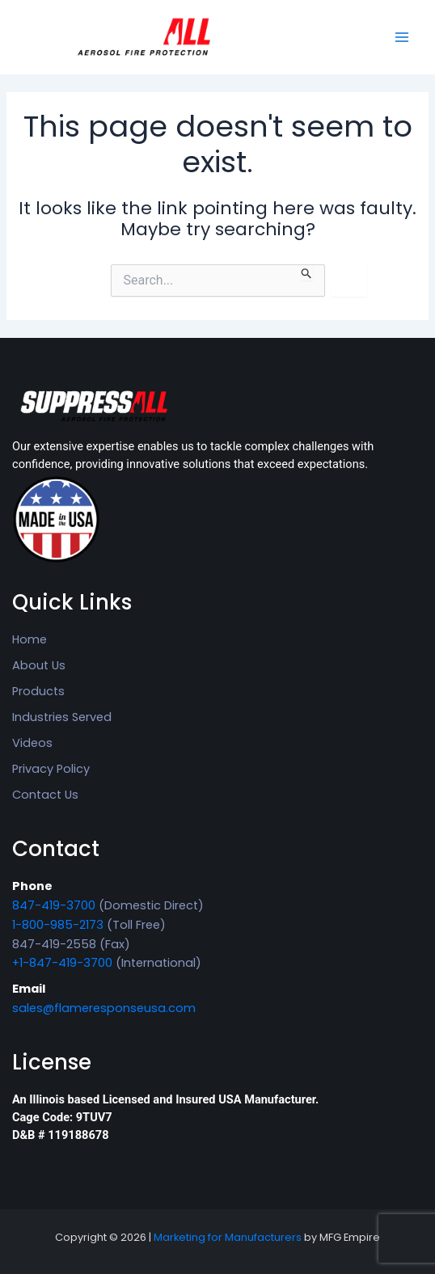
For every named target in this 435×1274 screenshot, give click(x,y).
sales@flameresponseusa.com (104, 1008)
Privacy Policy (51, 769)
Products (38, 691)
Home (29, 639)
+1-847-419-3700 (62, 963)
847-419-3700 (53, 905)
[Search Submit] (307, 272)
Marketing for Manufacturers (228, 1237)
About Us (38, 665)
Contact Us (45, 795)
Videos (32, 743)
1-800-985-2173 (57, 925)
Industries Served (62, 717)
